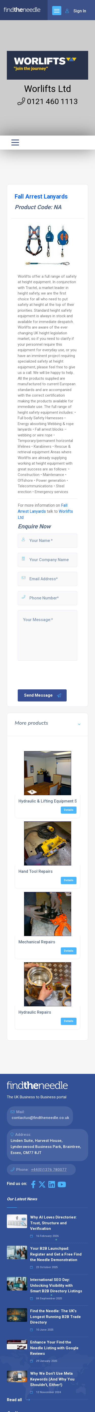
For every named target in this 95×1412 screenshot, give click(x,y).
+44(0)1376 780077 (49, 1169)
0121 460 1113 (47, 101)
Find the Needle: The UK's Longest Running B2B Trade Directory (55, 1317)
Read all (18, 1399)
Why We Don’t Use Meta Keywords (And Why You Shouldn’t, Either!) (52, 1379)
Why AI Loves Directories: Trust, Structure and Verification (53, 1223)
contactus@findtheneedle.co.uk (40, 1117)
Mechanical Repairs (36, 942)
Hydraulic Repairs (34, 1012)
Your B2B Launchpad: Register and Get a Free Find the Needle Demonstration (56, 1254)
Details (68, 810)
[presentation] (55, 674)
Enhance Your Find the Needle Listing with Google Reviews (54, 1348)
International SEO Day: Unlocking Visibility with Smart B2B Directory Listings (56, 1285)
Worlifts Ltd (47, 89)
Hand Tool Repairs (35, 871)
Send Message (43, 695)
